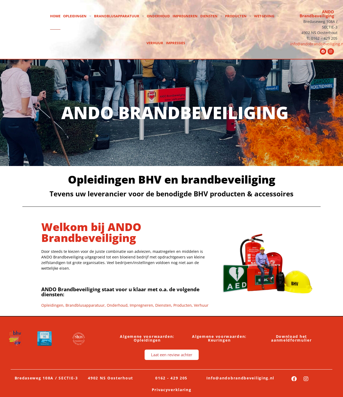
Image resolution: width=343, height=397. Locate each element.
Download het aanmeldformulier (291, 338)
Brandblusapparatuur (119, 16)
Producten (238, 16)
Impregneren (185, 16)
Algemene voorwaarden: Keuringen (219, 338)
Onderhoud (158, 16)
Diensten (211, 16)
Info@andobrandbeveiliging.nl (240, 377)
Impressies (175, 42)
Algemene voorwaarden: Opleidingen (147, 338)
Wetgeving (266, 16)
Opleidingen (77, 16)
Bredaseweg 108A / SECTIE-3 (46, 377)
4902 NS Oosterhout (110, 377)
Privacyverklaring (171, 389)
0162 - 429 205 (171, 377)
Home (55, 16)
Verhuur (154, 42)
